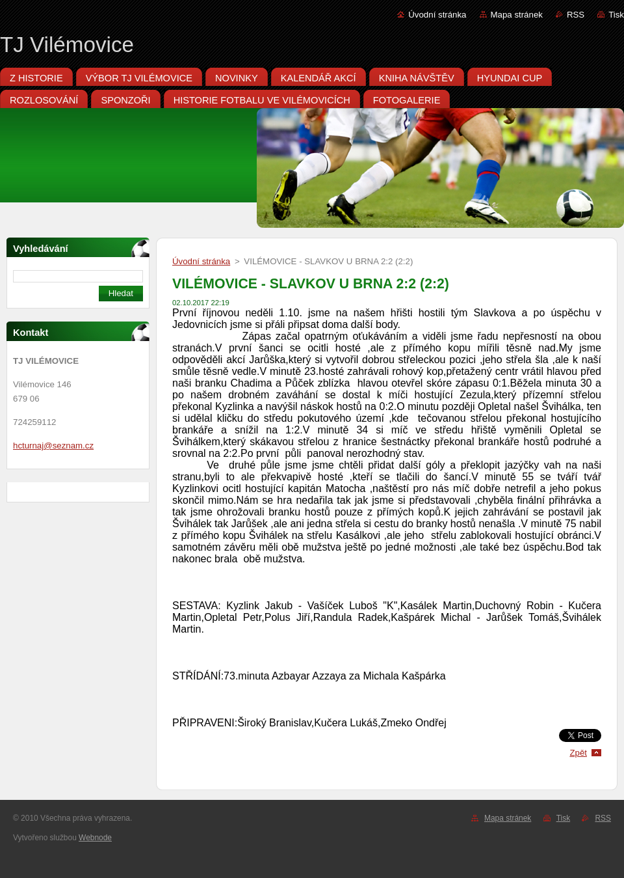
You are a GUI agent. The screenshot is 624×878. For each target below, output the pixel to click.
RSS (575, 15)
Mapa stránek (517, 15)
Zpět (578, 753)
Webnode (95, 837)
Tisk (616, 15)
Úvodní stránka (437, 15)
